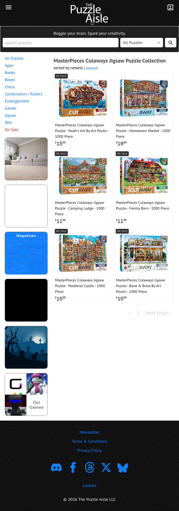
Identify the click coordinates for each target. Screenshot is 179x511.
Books (10, 72)
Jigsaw (10, 115)
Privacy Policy (89, 450)
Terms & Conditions (89, 441)
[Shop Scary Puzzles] (26, 347)
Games (10, 108)
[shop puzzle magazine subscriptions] (26, 253)
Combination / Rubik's (23, 94)
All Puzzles (14, 58)
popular (92, 67)
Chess (10, 86)
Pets (8, 122)
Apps (9, 65)
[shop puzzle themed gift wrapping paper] (26, 206)
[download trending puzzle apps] (26, 300)
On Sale (11, 129)
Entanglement (17, 101)
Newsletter (89, 432)
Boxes (10, 79)
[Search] (170, 42)
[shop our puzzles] (26, 394)
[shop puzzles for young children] (26, 159)
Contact (89, 485)
